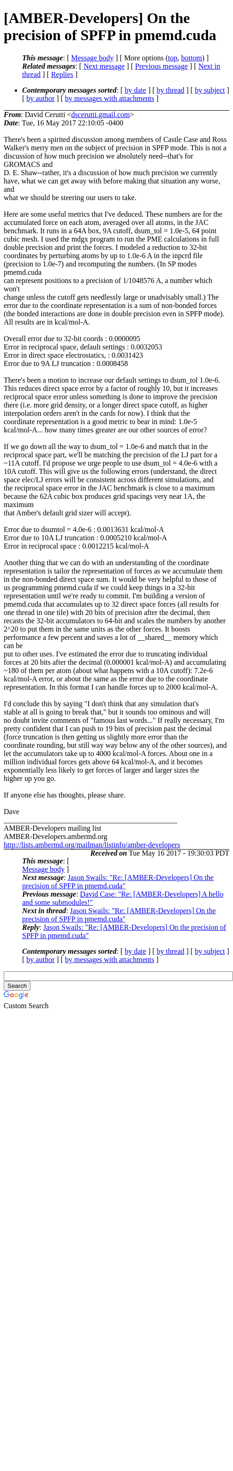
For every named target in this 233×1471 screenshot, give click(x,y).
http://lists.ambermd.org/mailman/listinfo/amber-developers (92, 845)
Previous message (161, 66)
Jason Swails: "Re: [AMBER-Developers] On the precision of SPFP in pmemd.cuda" (118, 882)
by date (135, 90)
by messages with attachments (109, 98)
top (172, 58)
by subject (210, 90)
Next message (104, 66)
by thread (171, 90)
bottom (191, 58)
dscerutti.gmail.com (100, 114)
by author (40, 98)
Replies (62, 74)
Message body (92, 58)
